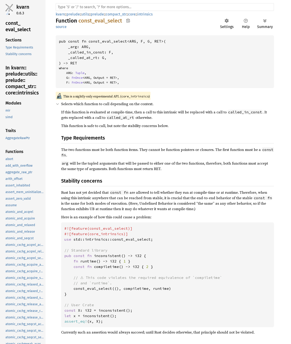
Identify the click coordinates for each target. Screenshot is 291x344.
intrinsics (145, 14)
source (61, 27)
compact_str (116, 14)
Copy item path (128, 20)
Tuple (79, 73)
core (131, 14)
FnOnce (77, 78)
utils (85, 14)
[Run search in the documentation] (165, 7)
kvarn (22, 7)
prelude (73, 14)
